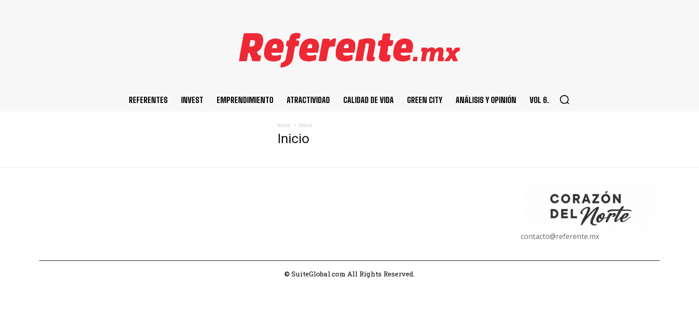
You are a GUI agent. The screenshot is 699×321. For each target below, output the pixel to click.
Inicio (284, 125)
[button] (564, 99)
